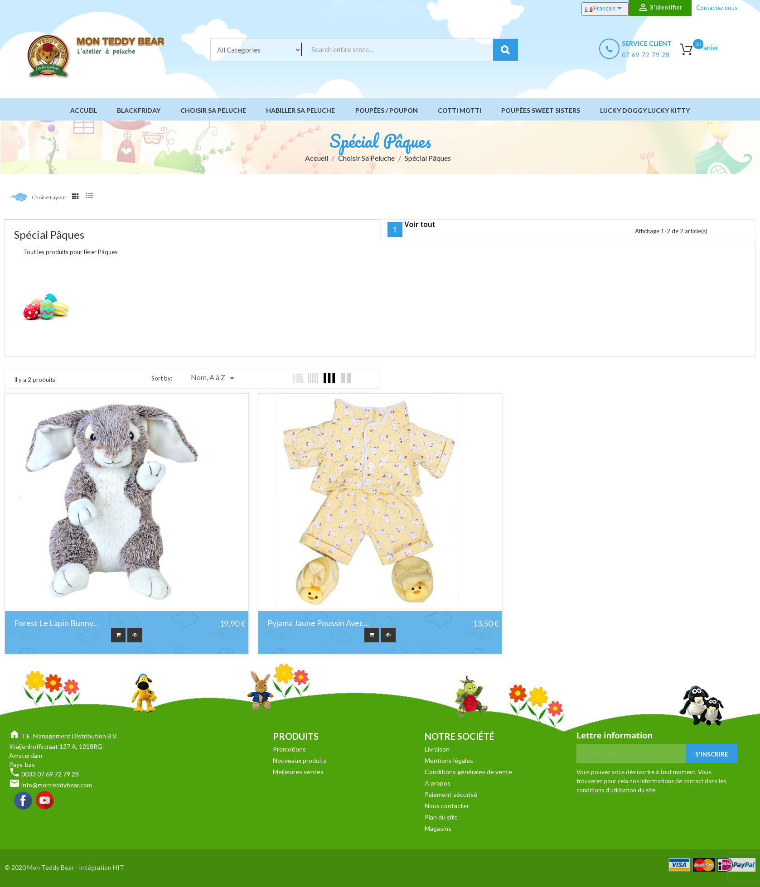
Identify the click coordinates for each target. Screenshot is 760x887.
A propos (437, 784)
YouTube (45, 802)
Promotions (289, 750)
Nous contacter (447, 807)
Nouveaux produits (300, 762)
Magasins (438, 830)
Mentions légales (449, 762)
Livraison (437, 750)
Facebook (24, 802)
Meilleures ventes (298, 773)
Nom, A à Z (214, 378)
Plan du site (441, 818)
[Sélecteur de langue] (605, 9)
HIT (118, 869)
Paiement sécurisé (451, 796)
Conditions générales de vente (468, 773)
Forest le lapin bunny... (56, 623)
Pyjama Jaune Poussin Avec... (318, 623)
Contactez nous (716, 7)
